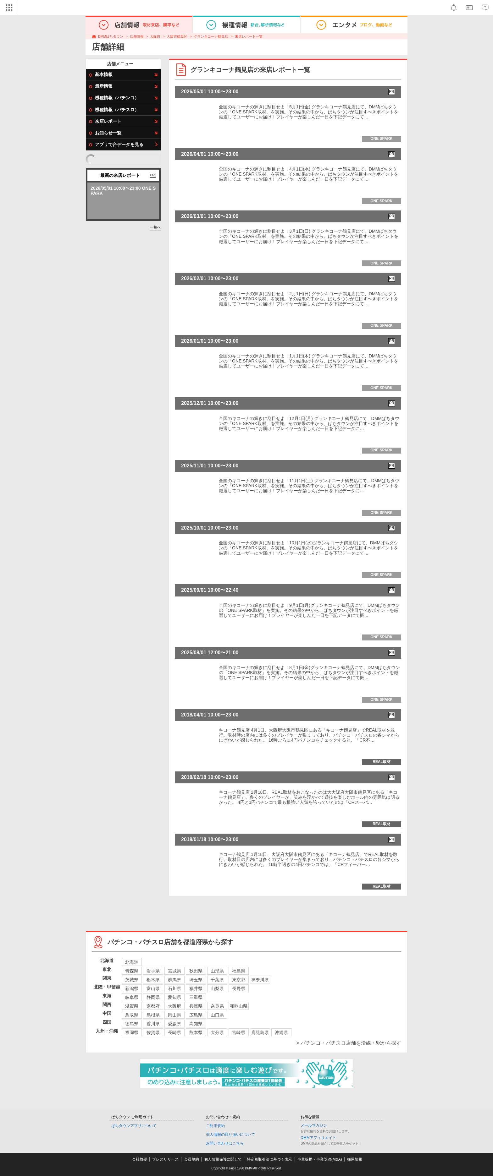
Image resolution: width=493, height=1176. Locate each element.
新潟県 (131, 988)
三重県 (195, 997)
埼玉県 (195, 979)
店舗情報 (137, 36)
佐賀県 (153, 1032)
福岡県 (131, 1032)
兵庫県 (195, 1006)
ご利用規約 (215, 1126)
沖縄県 (281, 1032)
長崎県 (174, 1032)
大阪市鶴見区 (177, 36)
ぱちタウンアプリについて (134, 1126)
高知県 (195, 1023)
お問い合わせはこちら (225, 1143)
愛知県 (174, 997)
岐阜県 (131, 997)
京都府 (153, 1006)
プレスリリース (165, 1159)
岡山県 (174, 1014)
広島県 (195, 1014)
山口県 (217, 1014)
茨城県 (131, 979)
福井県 (195, 988)
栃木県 (153, 979)
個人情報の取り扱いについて (230, 1134)
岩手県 (153, 970)
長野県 (238, 988)
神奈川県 (260, 979)
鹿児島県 (260, 1032)
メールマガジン (314, 1125)
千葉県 (217, 979)
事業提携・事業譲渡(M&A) (319, 1159)
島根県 (153, 1014)
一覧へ (155, 227)
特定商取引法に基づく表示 (269, 1159)
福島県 (238, 970)
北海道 (131, 962)
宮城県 (174, 970)
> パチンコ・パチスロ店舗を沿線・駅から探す (348, 1043)
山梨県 (217, 988)
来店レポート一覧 (249, 36)
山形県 (217, 970)
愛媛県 (174, 1023)
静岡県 (153, 997)
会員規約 (191, 1159)
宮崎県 (238, 1032)
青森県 (131, 970)
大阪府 (155, 36)
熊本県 (195, 1032)
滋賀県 (131, 1006)
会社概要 (139, 1159)
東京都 (238, 979)
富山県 (153, 988)
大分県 (217, 1032)
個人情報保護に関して (223, 1159)
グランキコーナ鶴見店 (211, 36)
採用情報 (354, 1159)
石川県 (174, 988)
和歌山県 (238, 1006)
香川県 (153, 1023)
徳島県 (131, 1023)
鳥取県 (131, 1014)
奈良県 (217, 1006)
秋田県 (195, 970)
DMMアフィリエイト (318, 1137)
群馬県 (174, 979)
